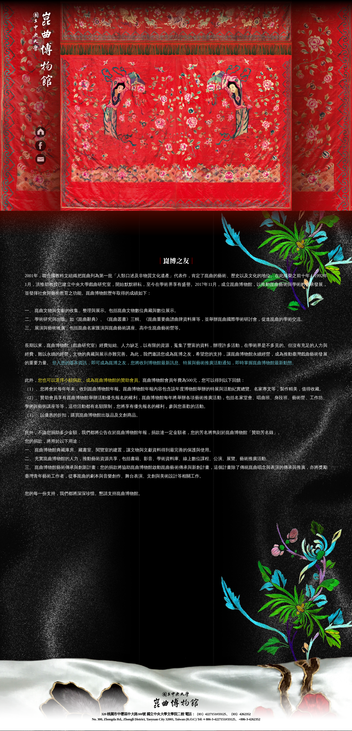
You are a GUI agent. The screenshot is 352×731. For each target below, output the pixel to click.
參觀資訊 (298, 14)
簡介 (136, 14)
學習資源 (209, 14)
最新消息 (160, 14)
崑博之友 (268, 14)
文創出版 (239, 14)
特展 (185, 14)
